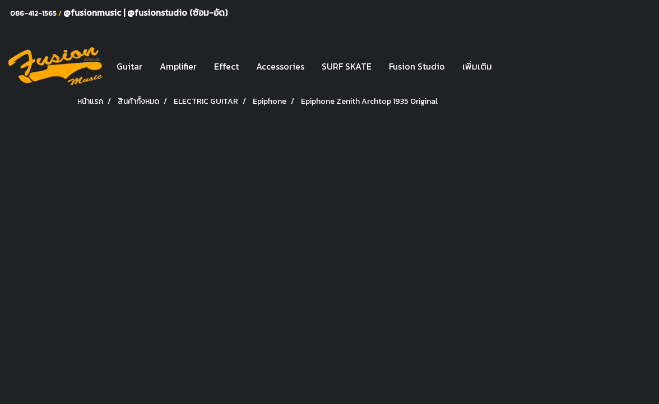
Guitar (129, 66)
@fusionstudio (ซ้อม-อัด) (177, 12)
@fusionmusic (93, 12)
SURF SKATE (347, 66)
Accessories (280, 66)
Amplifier (178, 66)
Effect (226, 66)
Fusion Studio (417, 66)
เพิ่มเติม (477, 66)
